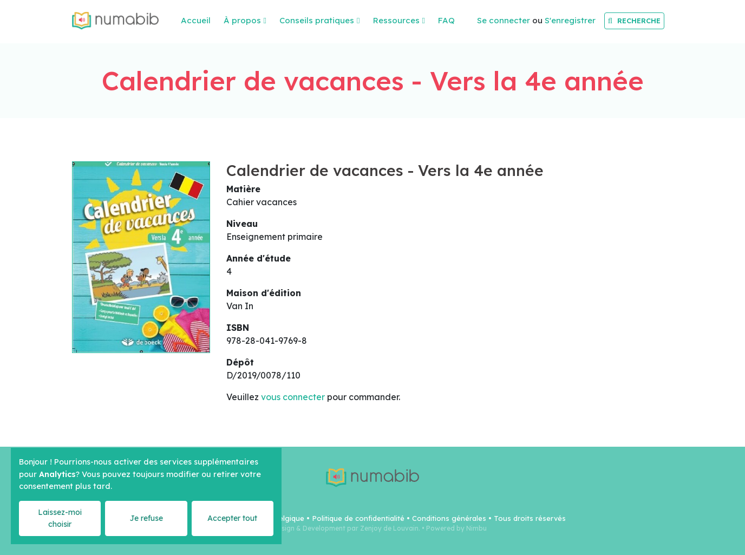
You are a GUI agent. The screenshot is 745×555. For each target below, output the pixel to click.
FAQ (446, 20)
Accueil (196, 20)
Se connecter (503, 20)
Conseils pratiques (316, 20)
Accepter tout (232, 518)
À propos (242, 20)
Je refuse (146, 518)
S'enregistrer (570, 20)
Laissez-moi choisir (60, 517)
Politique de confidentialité (358, 518)
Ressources (396, 20)
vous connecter (293, 396)
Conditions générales (449, 518)
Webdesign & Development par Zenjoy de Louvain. (339, 528)
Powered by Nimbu (456, 528)
